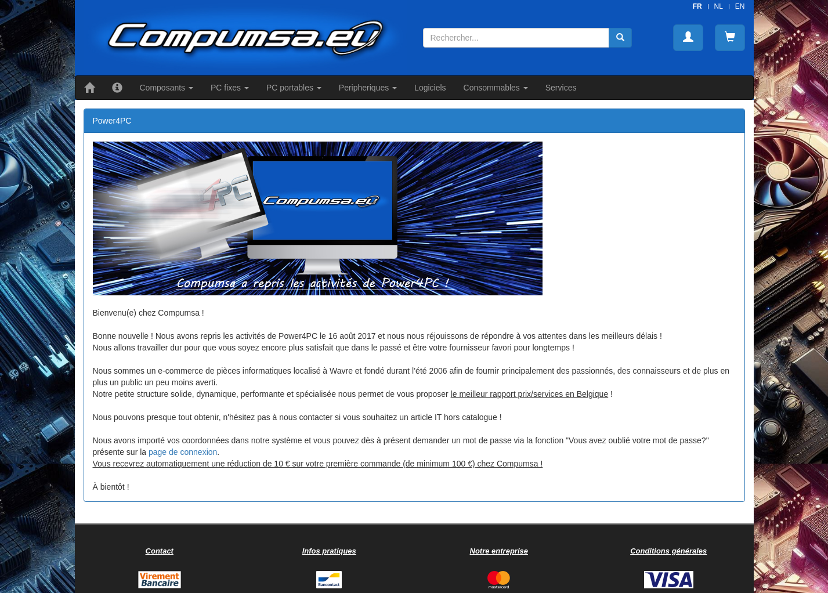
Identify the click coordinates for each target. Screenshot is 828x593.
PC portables (293, 87)
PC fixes (230, 87)
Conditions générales (668, 551)
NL (718, 6)
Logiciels (430, 87)
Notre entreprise (499, 551)
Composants (166, 87)
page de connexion (183, 452)
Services (561, 87)
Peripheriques (368, 87)
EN (740, 6)
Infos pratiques (329, 551)
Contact (159, 551)
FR (697, 6)
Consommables (496, 87)
